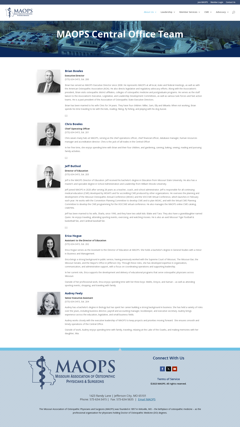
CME (206, 13)
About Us (149, 13)
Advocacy (221, 13)
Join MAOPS (203, 2)
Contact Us (230, 2)
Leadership (166, 13)
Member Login (217, 2)
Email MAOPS (147, 399)
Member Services (188, 13)
